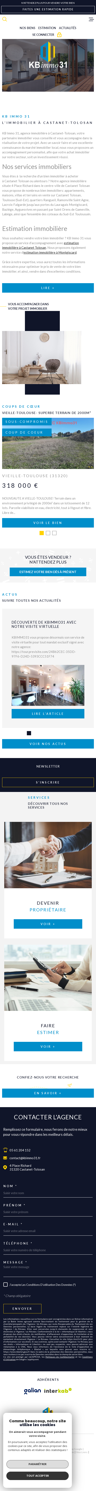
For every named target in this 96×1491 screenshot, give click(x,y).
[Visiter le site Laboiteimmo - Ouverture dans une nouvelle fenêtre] (48, 1442)
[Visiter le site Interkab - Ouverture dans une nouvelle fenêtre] (58, 1391)
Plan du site (35, 1452)
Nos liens (82, 1452)
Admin (70, 1452)
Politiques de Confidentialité (59, 1357)
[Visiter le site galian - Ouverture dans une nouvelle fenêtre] (32, 1391)
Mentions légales (54, 1452)
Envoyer (22, 1308)
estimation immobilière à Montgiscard (50, 252)
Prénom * (14, 1205)
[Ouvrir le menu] (91, 19)
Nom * (10, 1186)
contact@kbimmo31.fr (25, 1158)
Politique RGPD (42, 1455)
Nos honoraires (17, 1452)
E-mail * (13, 1224)
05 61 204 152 (20, 1150)
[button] (42, 533)
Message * (15, 1262)
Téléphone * (18, 1243)
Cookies (57, 1455)
